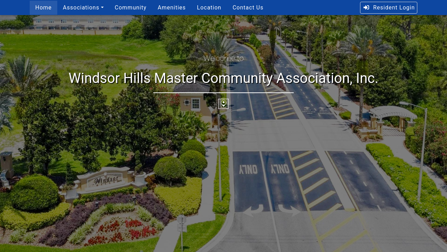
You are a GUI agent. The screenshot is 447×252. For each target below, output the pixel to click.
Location (209, 7)
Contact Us (248, 7)
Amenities (171, 7)
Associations (81, 7)
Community (131, 7)
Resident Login (388, 7)
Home (43, 7)
